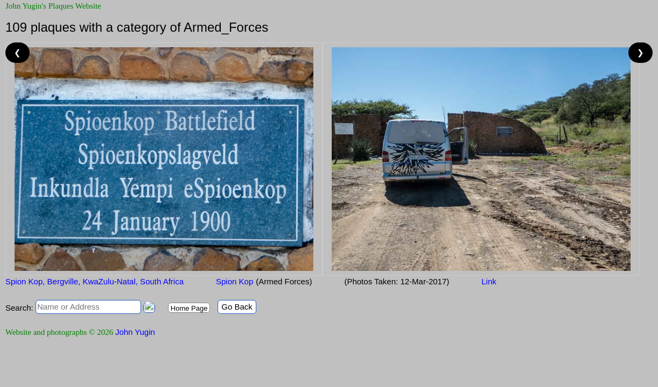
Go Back (237, 306)
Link (488, 281)
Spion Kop (234, 281)
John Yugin (135, 331)
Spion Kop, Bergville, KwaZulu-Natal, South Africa (94, 281)
